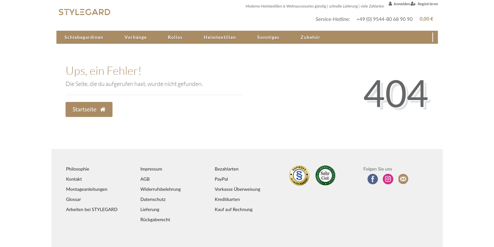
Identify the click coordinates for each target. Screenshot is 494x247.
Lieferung (150, 209)
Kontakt (74, 179)
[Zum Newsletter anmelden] (403, 179)
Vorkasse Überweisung (238, 189)
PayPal (221, 179)
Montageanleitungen (87, 189)
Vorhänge (136, 37)
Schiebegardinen (84, 37)
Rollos (175, 37)
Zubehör (311, 37)
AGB (145, 179)
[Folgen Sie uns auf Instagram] (388, 179)
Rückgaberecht (155, 219)
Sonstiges (268, 37)
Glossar (73, 199)
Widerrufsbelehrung (161, 189)
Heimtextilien (220, 37)
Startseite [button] (89, 109)
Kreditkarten (227, 199)
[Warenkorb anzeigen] (425, 19)
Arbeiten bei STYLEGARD (92, 209)
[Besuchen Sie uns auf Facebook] (372, 179)
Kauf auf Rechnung (234, 209)
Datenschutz (153, 199)
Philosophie (77, 169)
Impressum (151, 169)
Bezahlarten (227, 169)
